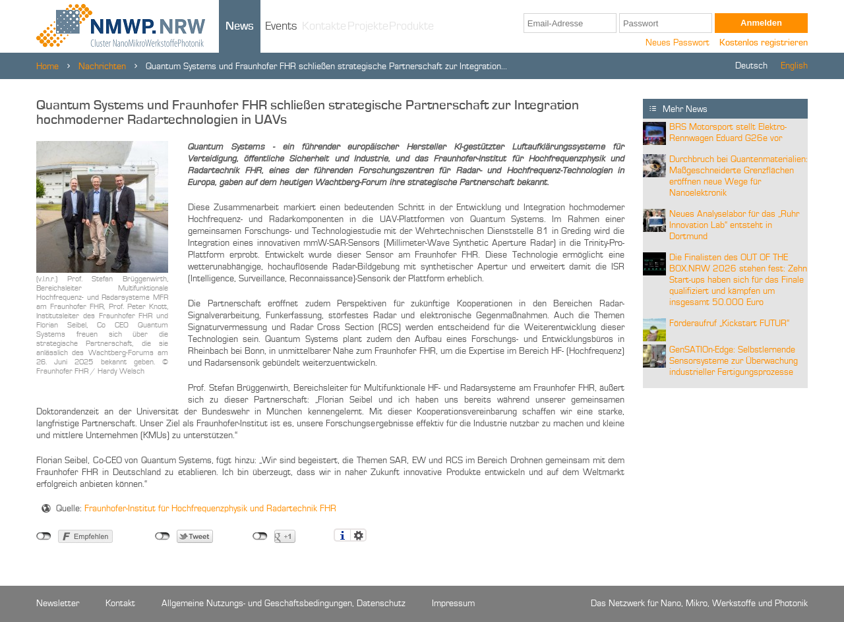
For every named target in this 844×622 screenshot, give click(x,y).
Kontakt (120, 603)
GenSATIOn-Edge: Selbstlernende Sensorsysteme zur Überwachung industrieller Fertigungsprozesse (733, 361)
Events (281, 26)
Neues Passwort (677, 42)
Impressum (453, 603)
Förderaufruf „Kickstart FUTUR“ (729, 323)
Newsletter (57, 603)
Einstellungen (358, 535)
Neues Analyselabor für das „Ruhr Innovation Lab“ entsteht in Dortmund (734, 225)
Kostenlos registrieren (763, 42)
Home (47, 66)
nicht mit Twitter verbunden (162, 536)
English (794, 66)
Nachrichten (102, 66)
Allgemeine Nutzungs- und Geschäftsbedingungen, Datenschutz (284, 603)
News (240, 26)
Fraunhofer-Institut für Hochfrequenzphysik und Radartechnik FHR (210, 508)
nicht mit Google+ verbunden (260, 536)
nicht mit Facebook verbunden (43, 536)
